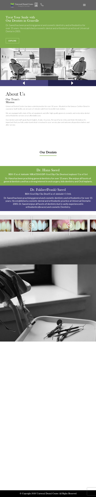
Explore (12, 41)
